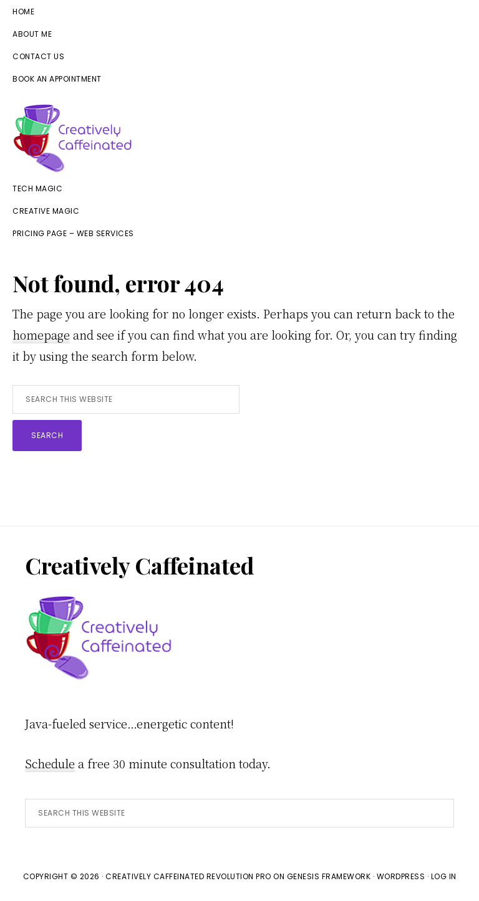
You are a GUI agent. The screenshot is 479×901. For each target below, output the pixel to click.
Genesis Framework (329, 876)
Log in (444, 876)
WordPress (401, 876)
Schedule (50, 763)
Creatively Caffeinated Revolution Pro (188, 876)
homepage (41, 335)
